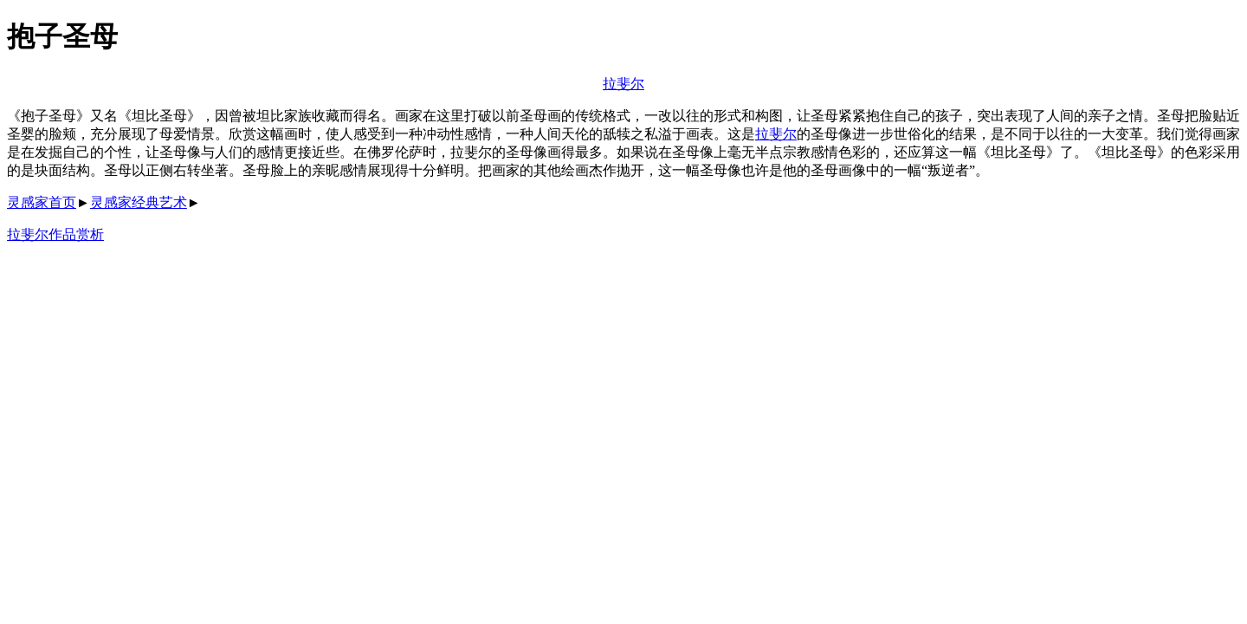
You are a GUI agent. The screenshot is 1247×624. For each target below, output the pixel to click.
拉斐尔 (623, 83)
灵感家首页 (41, 202)
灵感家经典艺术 (138, 202)
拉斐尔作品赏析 (55, 234)
